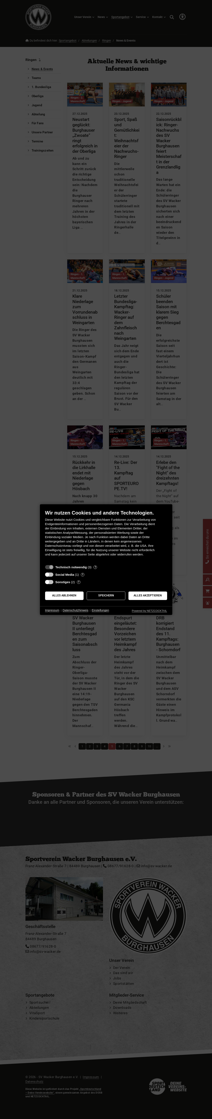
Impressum (52, 610)
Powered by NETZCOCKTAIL (149, 610)
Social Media (64, 574)
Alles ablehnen (64, 595)
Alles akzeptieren (148, 595)
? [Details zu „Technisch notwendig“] (95, 567)
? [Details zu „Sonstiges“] (78, 582)
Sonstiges (62, 582)
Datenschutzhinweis (76, 610)
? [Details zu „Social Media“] (82, 574)
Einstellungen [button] (100, 610)
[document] (106, 536)
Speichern (106, 595)
